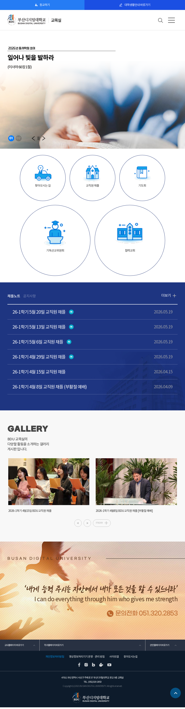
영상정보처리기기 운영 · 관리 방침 (87, 658)
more (99, 524)
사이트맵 (114, 658)
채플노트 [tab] (13, 296)
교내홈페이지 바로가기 (14, 646)
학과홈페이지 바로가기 (53, 646)
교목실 (56, 20)
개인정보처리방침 (55, 658)
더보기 (166, 295)
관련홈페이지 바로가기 (159, 646)
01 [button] (11, 138)
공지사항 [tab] (29, 296)
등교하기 (45, 5)
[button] (33, 138)
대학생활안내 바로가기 (137, 5)
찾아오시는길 (131, 658)
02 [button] (19, 138)
